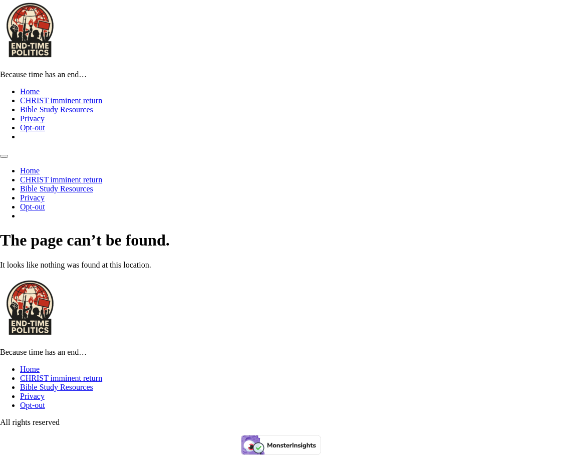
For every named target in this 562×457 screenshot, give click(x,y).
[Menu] (4, 156)
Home (30, 91)
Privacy (32, 118)
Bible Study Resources (56, 109)
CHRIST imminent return (61, 100)
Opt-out (32, 127)
